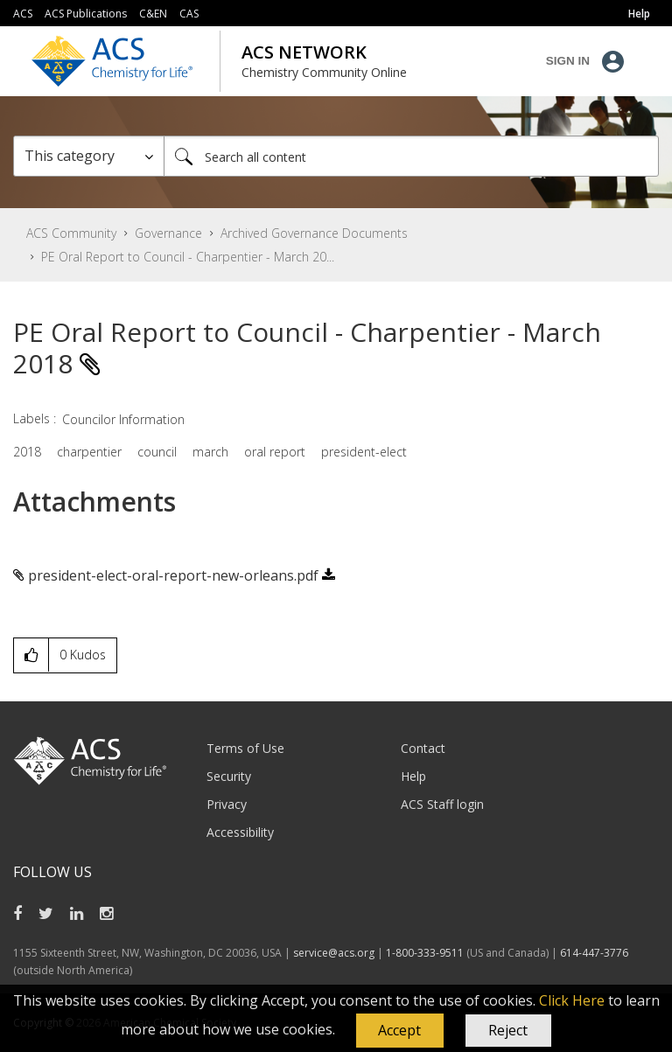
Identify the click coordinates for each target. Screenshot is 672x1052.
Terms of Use (245, 748)
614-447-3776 (594, 952)
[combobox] (411, 156)
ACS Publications (86, 13)
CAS (189, 13)
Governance (168, 233)
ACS (22, 13)
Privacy (226, 804)
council (157, 451)
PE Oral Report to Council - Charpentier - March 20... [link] (187, 256)
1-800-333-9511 (425, 952)
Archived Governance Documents (314, 233)
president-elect (364, 451)
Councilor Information (123, 419)
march (210, 451)
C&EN (153, 13)
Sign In (568, 60)
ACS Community (71, 233)
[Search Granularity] (89, 156)
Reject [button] (508, 1030)
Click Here (572, 1000)
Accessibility (240, 832)
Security (228, 776)
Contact (423, 748)
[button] (400, 1031)
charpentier (89, 451)
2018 (27, 451)
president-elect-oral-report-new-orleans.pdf (173, 575)
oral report (274, 451)
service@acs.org (333, 952)
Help (413, 776)
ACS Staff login (442, 804)
